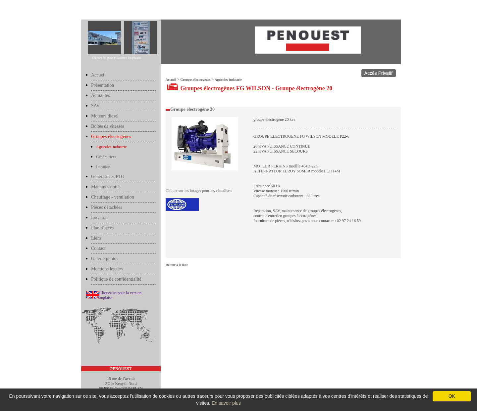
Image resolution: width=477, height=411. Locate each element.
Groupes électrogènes (111, 10)
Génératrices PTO (107, 176)
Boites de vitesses (107, 126)
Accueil (88, 10)
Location (103, 166)
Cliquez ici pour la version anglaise (120, 295)
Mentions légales (107, 268)
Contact (98, 248)
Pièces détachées (106, 207)
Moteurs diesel (105, 116)
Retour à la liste (177, 265)
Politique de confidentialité (116, 279)
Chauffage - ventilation (112, 197)
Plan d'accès (102, 227)
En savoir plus (226, 403)
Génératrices (106, 157)
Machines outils (106, 186)
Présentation (102, 85)
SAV (95, 105)
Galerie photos (104, 258)
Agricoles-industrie (141, 10)
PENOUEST (121, 368)
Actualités (100, 95)
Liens (96, 238)
